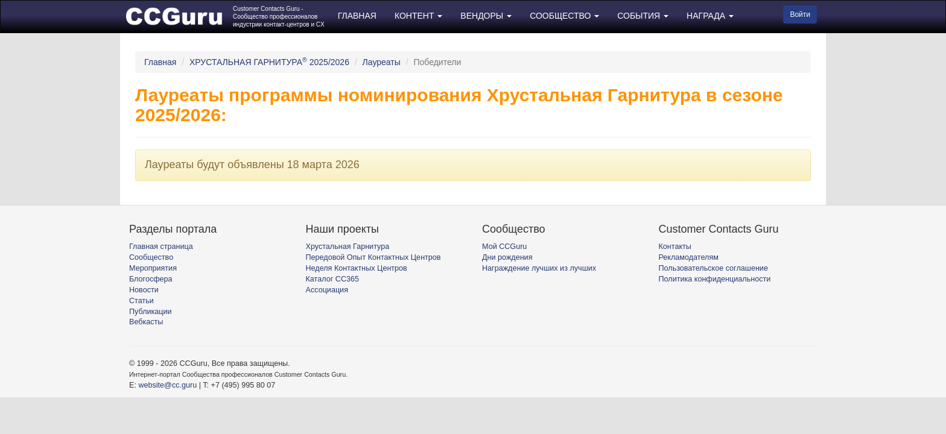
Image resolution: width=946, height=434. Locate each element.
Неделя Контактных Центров (356, 268)
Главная (160, 62)
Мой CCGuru (504, 246)
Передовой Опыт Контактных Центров (373, 257)
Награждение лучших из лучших (539, 268)
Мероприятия (153, 268)
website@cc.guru (167, 385)
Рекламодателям (689, 257)
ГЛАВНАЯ (357, 15)
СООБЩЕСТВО (564, 15)
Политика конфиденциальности (715, 279)
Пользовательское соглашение (713, 268)
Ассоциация (327, 290)
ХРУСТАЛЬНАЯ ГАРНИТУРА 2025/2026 (269, 62)
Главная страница (161, 246)
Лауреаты (382, 62)
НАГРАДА (710, 15)
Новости (144, 290)
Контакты (675, 246)
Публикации (150, 311)
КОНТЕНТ (418, 15)
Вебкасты (146, 322)
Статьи (141, 301)
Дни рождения (507, 257)
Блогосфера (151, 279)
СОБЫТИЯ (642, 15)
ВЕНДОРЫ (486, 15)
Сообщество (151, 257)
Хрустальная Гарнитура (348, 246)
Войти (800, 14)
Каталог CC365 (332, 279)
